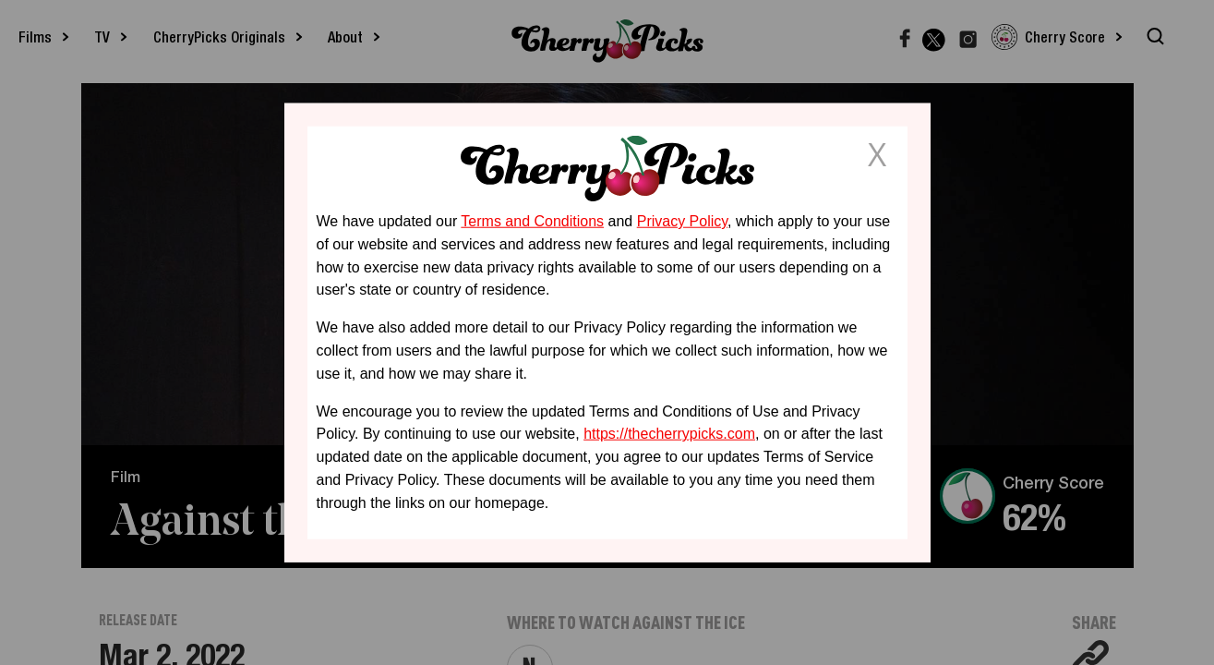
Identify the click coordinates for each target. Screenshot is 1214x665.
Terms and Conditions (532, 221)
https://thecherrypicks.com (669, 433)
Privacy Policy (682, 221)
